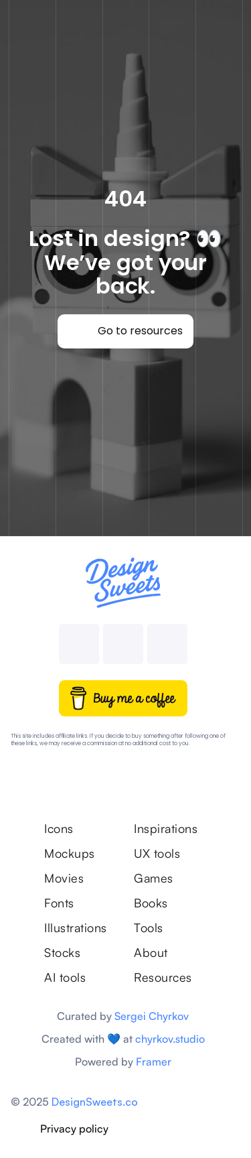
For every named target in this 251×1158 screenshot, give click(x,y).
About (151, 952)
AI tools (65, 977)
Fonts (59, 902)
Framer (153, 1061)
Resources (163, 977)
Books (151, 902)
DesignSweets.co (95, 1101)
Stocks (62, 952)
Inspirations (167, 828)
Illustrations (75, 927)
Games (153, 878)
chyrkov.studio (170, 1038)
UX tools (157, 853)
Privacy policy (74, 1128)
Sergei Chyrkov (151, 1016)
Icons (59, 828)
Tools (148, 927)
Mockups (69, 853)
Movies (64, 878)
